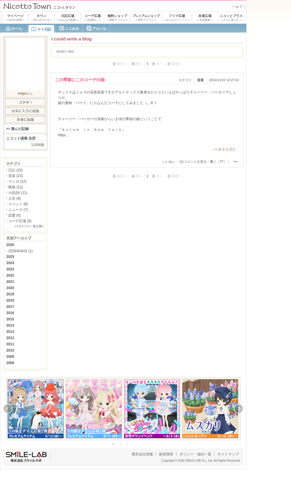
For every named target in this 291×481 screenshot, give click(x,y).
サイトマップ (228, 454)
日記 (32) (15, 170)
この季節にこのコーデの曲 (80, 79)
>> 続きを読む (224, 149)
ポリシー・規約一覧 (195, 454)
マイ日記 (44, 29)
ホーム (16, 28)
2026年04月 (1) (20, 251)
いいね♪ (168, 161)
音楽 (200, 80)
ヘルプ (237, 6)
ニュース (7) (18, 210)
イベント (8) (18, 204)
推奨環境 (166, 454)
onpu (22, 93)
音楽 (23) (15, 176)
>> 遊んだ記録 (17, 129)
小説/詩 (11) (17, 193)
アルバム (99, 28)
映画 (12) (15, 187)
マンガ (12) (17, 181)
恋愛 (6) (14, 215)
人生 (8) (14, 198)
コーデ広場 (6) (19, 221)
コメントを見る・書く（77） (205, 161)
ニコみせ (72, 28)
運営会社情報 (142, 454)
